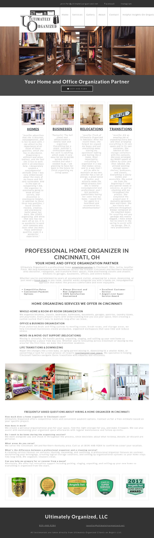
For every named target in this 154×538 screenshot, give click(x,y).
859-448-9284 (47, 525)
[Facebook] (109, 3)
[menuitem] (65, 16)
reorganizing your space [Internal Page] (89, 353)
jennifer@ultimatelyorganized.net (105, 525)
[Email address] (79, 3)
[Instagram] (125, 3)
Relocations (91, 129)
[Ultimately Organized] (40, 20)
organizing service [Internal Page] (82, 267)
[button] (31, 381)
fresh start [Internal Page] (40, 280)
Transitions (121, 129)
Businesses (62, 129)
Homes (33, 129)
